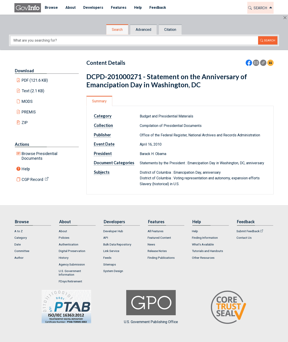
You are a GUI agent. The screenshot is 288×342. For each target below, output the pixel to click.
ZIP (25, 122)
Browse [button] (51, 7)
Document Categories (114, 162)
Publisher (102, 134)
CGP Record (32, 179)
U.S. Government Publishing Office (151, 307)
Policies (64, 237)
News (151, 244)
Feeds (107, 257)
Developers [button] (93, 7)
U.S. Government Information (70, 272)
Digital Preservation (72, 251)
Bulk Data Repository (117, 244)
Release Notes (157, 251)
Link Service (111, 251)
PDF (35, 80)
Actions (22, 144)
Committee (21, 251)
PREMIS (29, 112)
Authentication (68, 244)
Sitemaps (109, 264)
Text (33, 90)
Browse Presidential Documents (39, 156)
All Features (155, 231)
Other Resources (203, 257)
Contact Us (244, 237)
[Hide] (285, 18)
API (105, 237)
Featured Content (159, 237)
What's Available (203, 244)
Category (103, 115)
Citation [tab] (170, 29)
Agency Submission (72, 264)
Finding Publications (161, 257)
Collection (103, 125)
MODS (27, 101)
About (63, 231)
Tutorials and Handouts (207, 251)
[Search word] (134, 40)
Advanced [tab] (143, 29)
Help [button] (138, 7)
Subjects (102, 172)
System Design (113, 271)
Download (24, 70)
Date (17, 244)
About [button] (70, 7)
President (103, 153)
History (63, 257)
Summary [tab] (99, 101)
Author (19, 257)
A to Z (18, 231)
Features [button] (118, 7)
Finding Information (205, 237)
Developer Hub (113, 231)
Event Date (104, 144)
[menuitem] (51, 8)
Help (26, 168)
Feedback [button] (157, 7)
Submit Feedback (248, 231)
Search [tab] (117, 29)
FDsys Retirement (70, 281)
